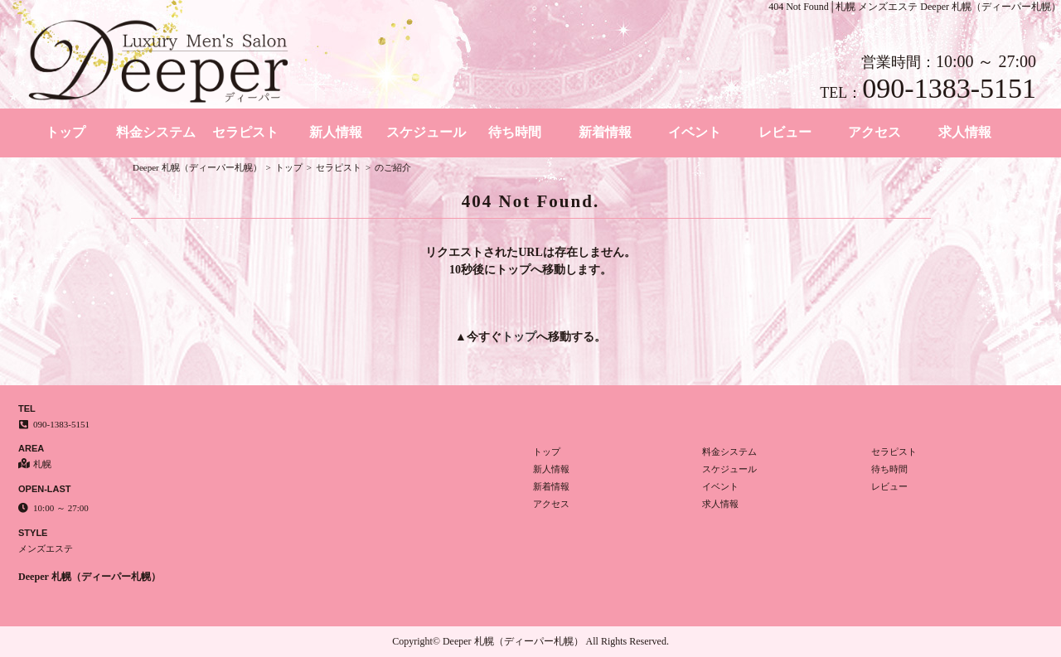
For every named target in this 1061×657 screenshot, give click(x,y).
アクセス (874, 132)
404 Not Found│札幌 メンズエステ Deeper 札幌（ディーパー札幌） (914, 6)
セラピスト (245, 132)
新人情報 (335, 132)
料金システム (156, 132)
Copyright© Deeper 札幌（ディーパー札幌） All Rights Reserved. (530, 641)
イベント (694, 132)
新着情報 (605, 132)
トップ (65, 132)
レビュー (784, 132)
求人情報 (964, 132)
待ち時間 (514, 132)
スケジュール (426, 132)
